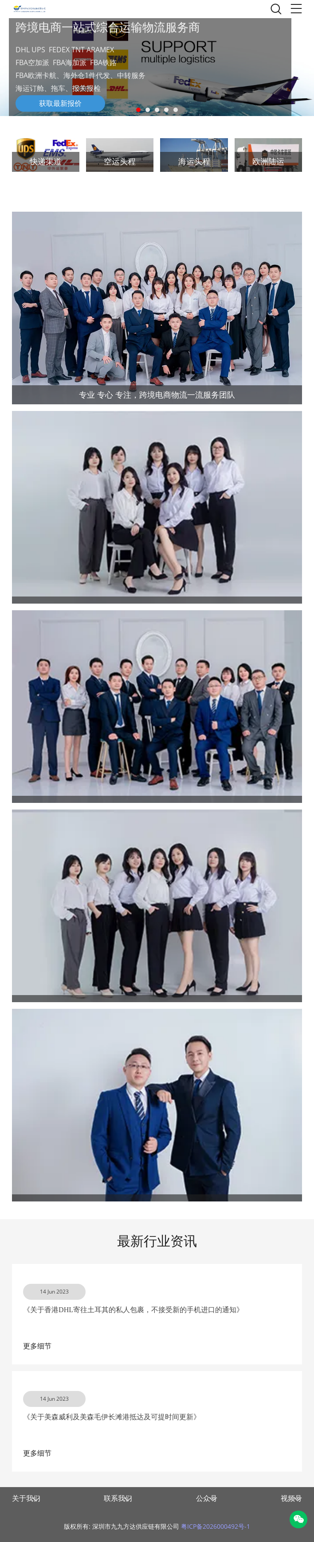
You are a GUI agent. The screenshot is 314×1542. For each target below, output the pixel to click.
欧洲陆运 (268, 161)
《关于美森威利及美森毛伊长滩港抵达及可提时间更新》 (111, 1417)
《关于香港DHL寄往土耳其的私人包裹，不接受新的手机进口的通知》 (133, 1309)
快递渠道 (46, 161)
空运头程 (120, 161)
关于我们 (26, 1498)
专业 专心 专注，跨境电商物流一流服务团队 (157, 394)
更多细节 (37, 1346)
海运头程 (194, 161)
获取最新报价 (60, 103)
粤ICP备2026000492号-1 (215, 1526)
